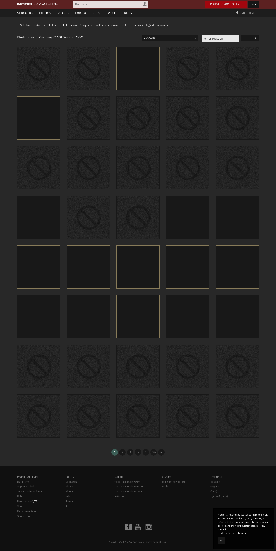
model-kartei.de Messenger (130, 486)
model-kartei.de (134, 542)
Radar (69, 506)
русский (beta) (219, 496)
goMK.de (119, 496)
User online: (27, 501)
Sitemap (22, 506)
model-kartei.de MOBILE (128, 491)
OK (221, 540)
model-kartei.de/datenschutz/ (234, 533)
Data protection (26, 511)
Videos (63, 13)
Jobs (96, 13)
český (213, 491)
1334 (154, 452)
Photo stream (69, 25)
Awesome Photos (46, 25)
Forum (80, 13)
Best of (128, 25)
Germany (149, 37)
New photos (86, 25)
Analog (139, 25)
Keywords (162, 25)
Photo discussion (108, 25)
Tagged (150, 25)
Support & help (26, 486)
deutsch (215, 481)
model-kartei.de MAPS (127, 481)
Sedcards (25, 13)
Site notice (23, 516)
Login (253, 4)
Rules (20, 496)
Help (251, 12)
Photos (45, 13)
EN (243, 12)
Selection (25, 25)
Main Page (23, 481)
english (214, 486)
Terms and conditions (29, 491)
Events (112, 13)
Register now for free (226, 4)
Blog (128, 13)
